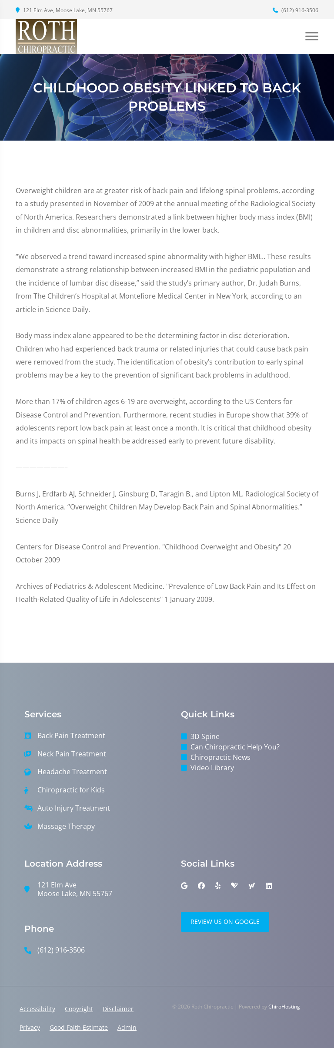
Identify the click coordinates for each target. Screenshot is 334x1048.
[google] (184, 885)
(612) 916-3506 (295, 10)
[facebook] (201, 885)
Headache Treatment (72, 771)
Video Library (212, 767)
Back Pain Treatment (71, 735)
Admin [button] (127, 1027)
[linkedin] (269, 885)
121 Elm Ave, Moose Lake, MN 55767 (64, 10)
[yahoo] (251, 885)
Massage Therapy (66, 826)
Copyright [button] (79, 1009)
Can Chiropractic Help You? (235, 747)
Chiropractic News (220, 757)
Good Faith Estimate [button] (79, 1027)
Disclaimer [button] (118, 1009)
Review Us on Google (225, 921)
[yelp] (217, 885)
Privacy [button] (30, 1027)
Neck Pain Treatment (71, 754)
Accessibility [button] (37, 1009)
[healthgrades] (234, 885)
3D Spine (205, 736)
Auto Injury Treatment (73, 808)
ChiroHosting (284, 1006)
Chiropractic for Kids (71, 790)
